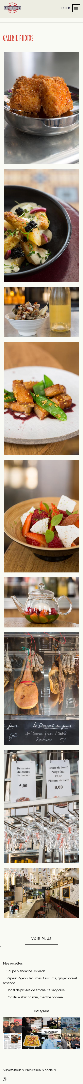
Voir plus (41, 939)
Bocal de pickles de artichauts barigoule (36, 990)
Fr (62, 8)
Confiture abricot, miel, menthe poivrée (35, 997)
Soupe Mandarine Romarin (26, 971)
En (68, 8)
